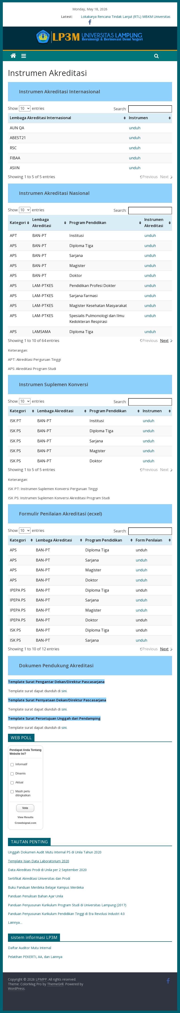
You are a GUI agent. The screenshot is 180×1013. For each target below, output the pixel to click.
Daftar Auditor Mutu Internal (29, 948)
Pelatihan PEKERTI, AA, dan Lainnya (35, 956)
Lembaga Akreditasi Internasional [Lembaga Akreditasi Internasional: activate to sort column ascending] (40, 117)
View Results (26, 817)
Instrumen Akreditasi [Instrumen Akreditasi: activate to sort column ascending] (153, 222)
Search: (143, 108)
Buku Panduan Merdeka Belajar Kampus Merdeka (46, 887)
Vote (25, 808)
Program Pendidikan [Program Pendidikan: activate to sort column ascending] (87, 222)
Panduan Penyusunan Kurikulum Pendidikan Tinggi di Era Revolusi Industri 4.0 (67, 913)
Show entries (26, 108)
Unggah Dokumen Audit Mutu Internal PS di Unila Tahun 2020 (54, 852)
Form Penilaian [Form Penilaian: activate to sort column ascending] (149, 540)
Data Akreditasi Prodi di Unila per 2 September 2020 (47, 870)
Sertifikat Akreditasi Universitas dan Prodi (39, 878)
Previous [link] (150, 176)
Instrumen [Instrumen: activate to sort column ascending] (138, 117)
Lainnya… (15, 922)
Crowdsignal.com (25, 822)
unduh (134, 127)
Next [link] (164, 176)
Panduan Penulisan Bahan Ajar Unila (35, 896)
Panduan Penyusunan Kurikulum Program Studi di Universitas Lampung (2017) (67, 905)
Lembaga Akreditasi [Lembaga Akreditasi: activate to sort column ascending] (41, 222)
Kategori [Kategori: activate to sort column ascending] (18, 222)
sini (64, 690)
